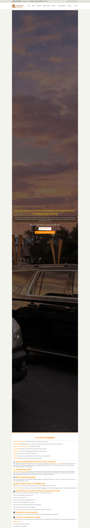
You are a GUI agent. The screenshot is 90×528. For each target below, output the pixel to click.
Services (54, 5)
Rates (33, 5)
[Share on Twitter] (70, 1)
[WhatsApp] (75, 1)
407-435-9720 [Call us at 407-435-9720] (44, 1)
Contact (75, 5)
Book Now (39, 5)
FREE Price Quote (46, 5)
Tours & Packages (62, 5)
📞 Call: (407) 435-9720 (45, 228)
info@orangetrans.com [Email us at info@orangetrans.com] (25, 1)
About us (70, 5)
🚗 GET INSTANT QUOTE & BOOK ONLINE (45, 232)
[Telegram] (77, 1)
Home (29, 5)
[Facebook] (68, 1)
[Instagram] (72, 1)
